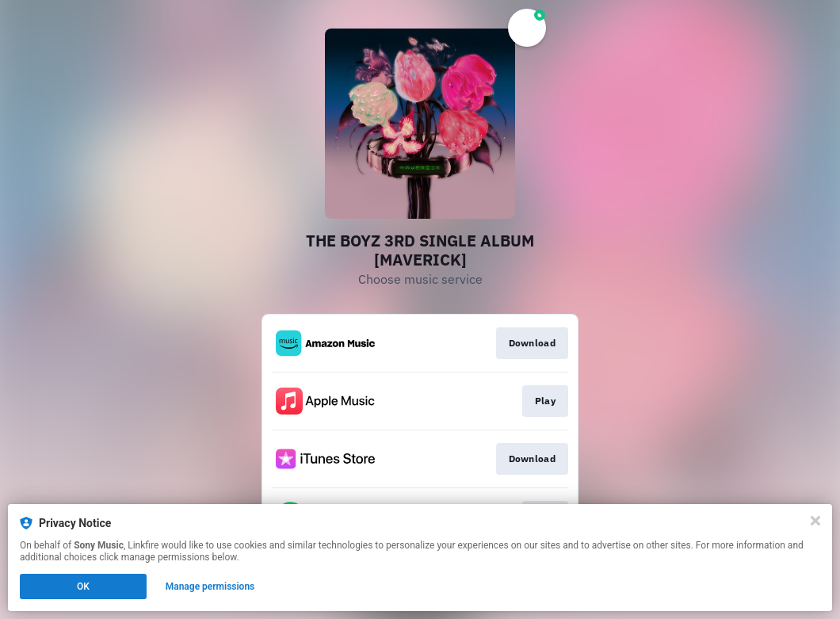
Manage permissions (210, 586)
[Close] (815, 520)
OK (83, 586)
